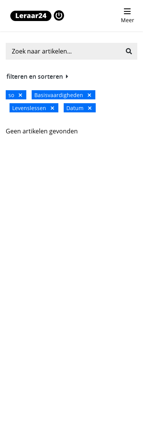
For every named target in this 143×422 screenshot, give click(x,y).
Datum (79, 108)
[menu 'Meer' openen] (127, 15)
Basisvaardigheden (62, 95)
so (15, 95)
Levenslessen (33, 108)
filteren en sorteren (37, 76)
